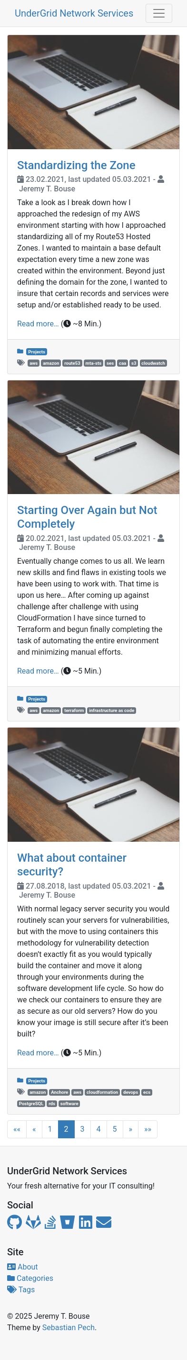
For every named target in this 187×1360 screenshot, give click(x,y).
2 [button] (66, 1129)
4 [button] (99, 1129)
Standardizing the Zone (76, 165)
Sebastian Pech (68, 1327)
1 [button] (50, 1129)
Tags (21, 1289)
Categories (30, 1278)
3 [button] (82, 1129)
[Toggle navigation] (159, 13)
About (22, 1266)
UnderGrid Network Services (74, 13)
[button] (17, 1129)
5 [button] (115, 1129)
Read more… (38, 323)
